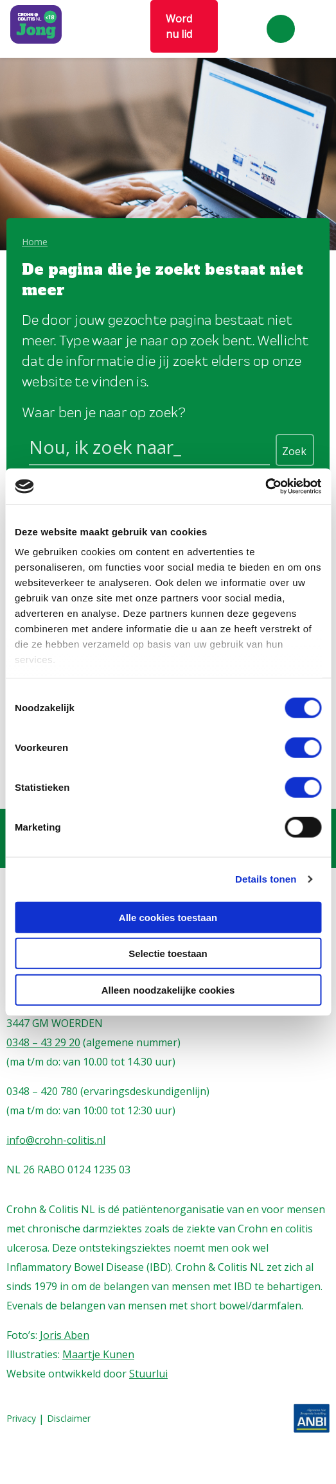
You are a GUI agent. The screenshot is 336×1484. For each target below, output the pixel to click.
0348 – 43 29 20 (43, 1042)
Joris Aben (64, 1335)
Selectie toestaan (168, 953)
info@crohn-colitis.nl (55, 1140)
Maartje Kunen (98, 1354)
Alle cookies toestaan (168, 916)
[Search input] (149, 449)
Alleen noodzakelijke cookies (168, 989)
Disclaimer (69, 1419)
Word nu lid (179, 26)
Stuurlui (148, 1374)
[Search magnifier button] (295, 450)
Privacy (21, 1419)
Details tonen (265, 879)
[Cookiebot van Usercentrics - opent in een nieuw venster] (265, 486)
